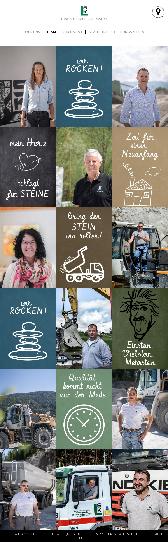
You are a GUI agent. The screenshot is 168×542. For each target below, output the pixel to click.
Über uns (32, 32)
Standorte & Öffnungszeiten (116, 32)
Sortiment (72, 32)
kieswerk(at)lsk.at (66, 534)
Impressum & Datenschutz (117, 534)
